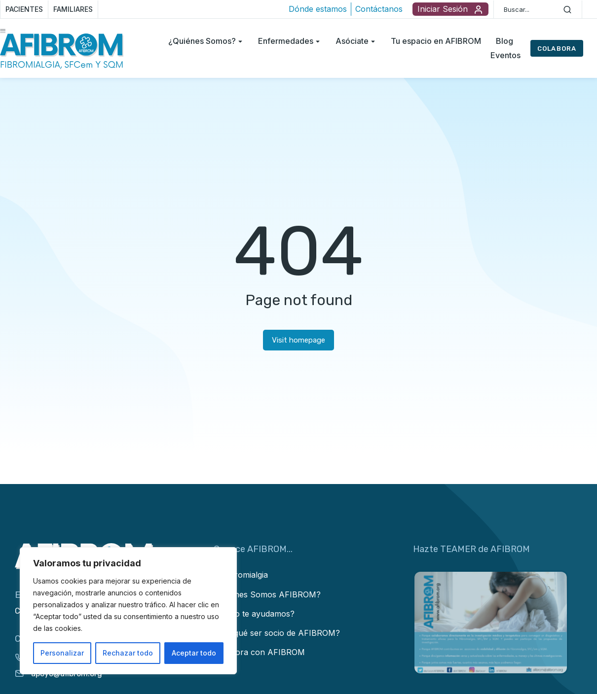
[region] (128, 610)
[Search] (567, 9)
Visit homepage (298, 340)
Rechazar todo (128, 653)
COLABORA (557, 48)
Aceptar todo (194, 653)
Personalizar (62, 653)
